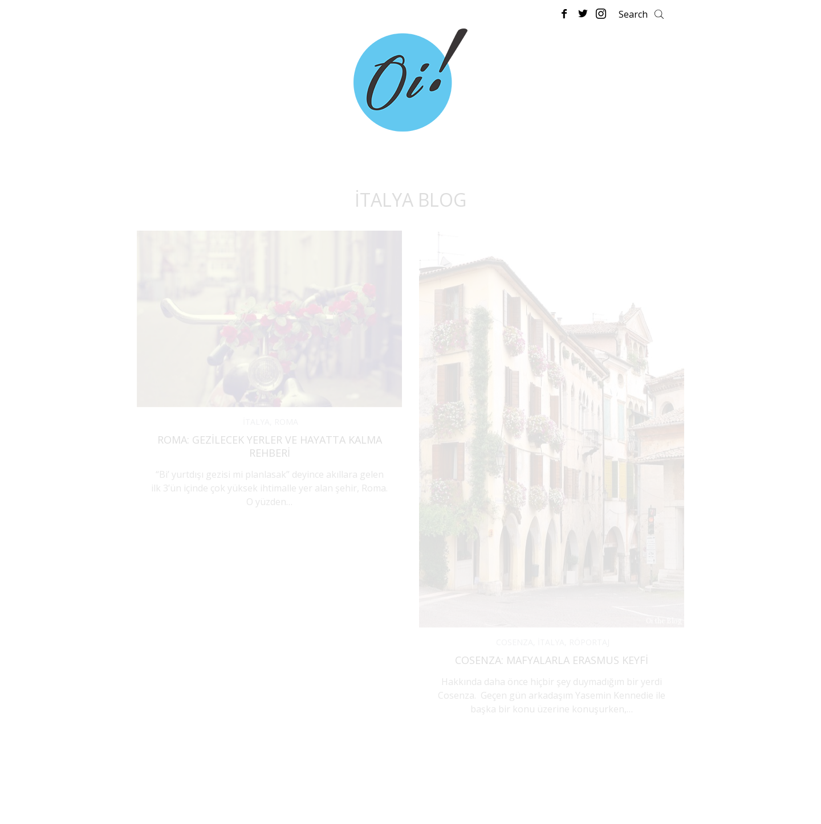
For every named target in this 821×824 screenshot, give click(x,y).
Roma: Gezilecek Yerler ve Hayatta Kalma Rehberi (269, 446)
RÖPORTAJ (589, 642)
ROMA (286, 421)
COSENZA (514, 642)
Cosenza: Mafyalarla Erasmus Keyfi (551, 660)
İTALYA (256, 421)
